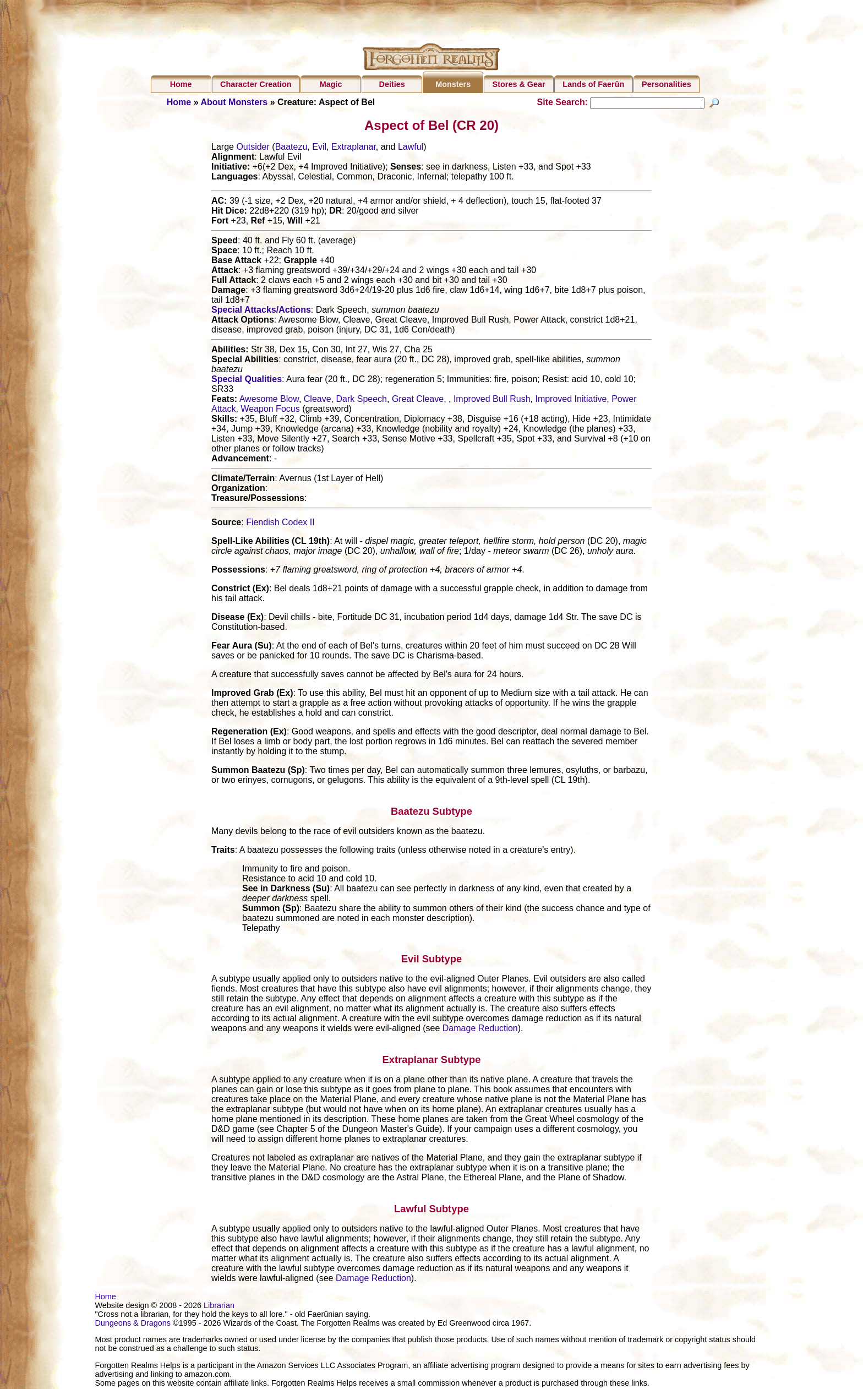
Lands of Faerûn (593, 84)
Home (181, 84)
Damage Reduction (480, 1029)
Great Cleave (418, 400)
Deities (392, 84)
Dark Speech (361, 400)
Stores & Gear (519, 84)
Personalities (666, 84)
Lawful (410, 148)
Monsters (453, 84)
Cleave (317, 400)
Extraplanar (353, 148)
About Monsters (233, 102)
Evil (319, 148)
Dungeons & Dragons (133, 1324)
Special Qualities (246, 380)
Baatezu (291, 148)
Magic (331, 84)
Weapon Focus (270, 410)
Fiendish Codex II (280, 524)
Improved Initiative (571, 400)
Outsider (252, 148)
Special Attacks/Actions (261, 311)
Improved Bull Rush (492, 400)
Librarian (219, 1307)
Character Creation (256, 84)
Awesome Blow (269, 400)
